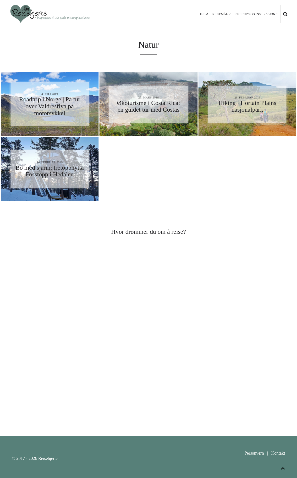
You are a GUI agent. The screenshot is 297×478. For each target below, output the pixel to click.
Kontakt (278, 453)
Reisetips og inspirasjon (255, 14)
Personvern (254, 453)
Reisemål (220, 14)
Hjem (204, 14)
